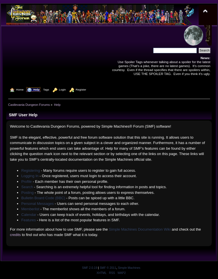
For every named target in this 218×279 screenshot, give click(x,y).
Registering (30, 170)
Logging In (30, 176)
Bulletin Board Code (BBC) (43, 198)
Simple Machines (129, 267)
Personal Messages (37, 203)
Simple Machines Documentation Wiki (140, 229)
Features (28, 220)
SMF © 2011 (108, 267)
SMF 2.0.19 (89, 267)
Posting (27, 192)
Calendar (28, 215)
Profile (26, 181)
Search (27, 187)
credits (15, 235)
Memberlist (30, 209)
